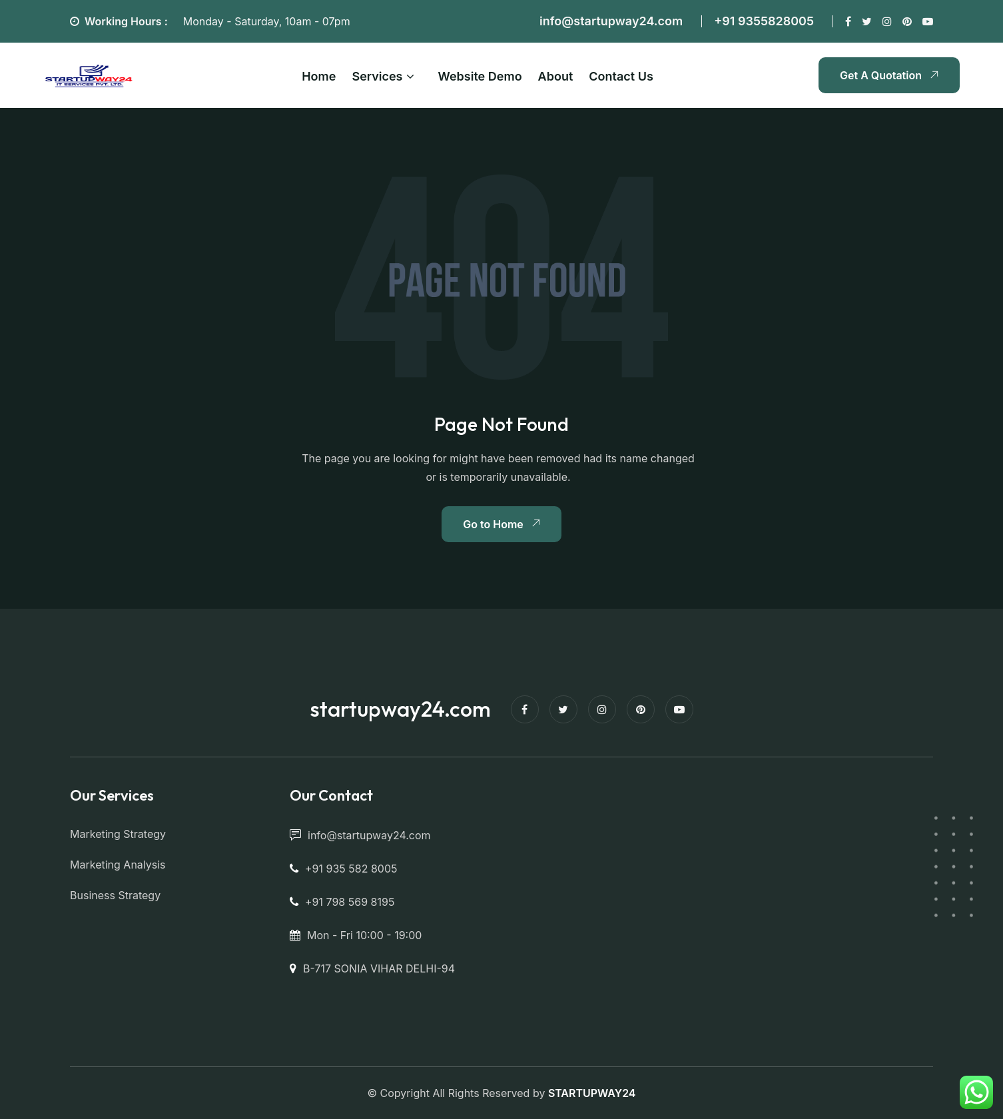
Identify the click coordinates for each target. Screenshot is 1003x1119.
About (555, 76)
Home (319, 76)
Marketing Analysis (118, 864)
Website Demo (480, 76)
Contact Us (621, 76)
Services (377, 76)
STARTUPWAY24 (592, 1093)
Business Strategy (115, 895)
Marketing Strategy (118, 834)
